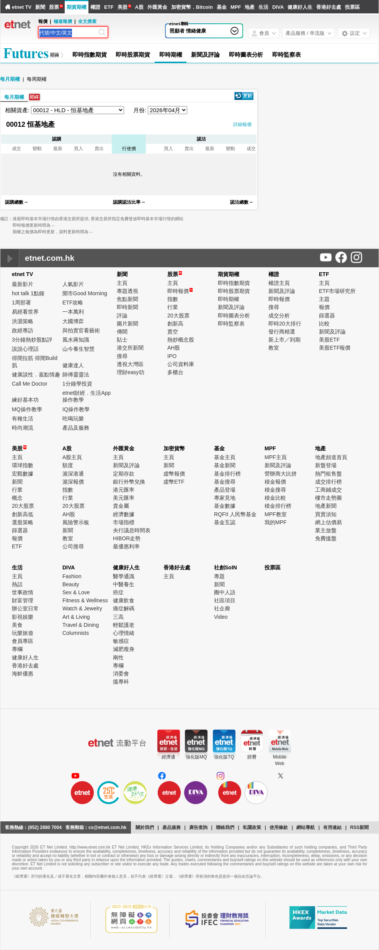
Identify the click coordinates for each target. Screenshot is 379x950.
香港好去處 (328, 7)
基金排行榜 (227, 474)
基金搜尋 (224, 482)
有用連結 (332, 827)
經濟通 (168, 757)
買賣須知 (326, 514)
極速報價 (63, 21)
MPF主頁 (276, 457)
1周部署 (21, 302)
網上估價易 (328, 522)
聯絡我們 (225, 827)
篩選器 (327, 315)
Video (221, 617)
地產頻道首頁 (331, 457)
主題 (324, 299)
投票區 (352, 7)
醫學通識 (123, 576)
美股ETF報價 (334, 348)
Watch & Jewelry (82, 608)
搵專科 (121, 682)
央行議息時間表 (131, 530)
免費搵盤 (326, 538)
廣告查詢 (198, 827)
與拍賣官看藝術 (81, 330)
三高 (118, 617)
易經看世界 (25, 312)
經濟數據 (123, 514)
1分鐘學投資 (77, 384)
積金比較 (275, 498)
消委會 (121, 673)
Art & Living (76, 617)
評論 (122, 315)
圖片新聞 (127, 323)
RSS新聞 (359, 827)
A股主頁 (72, 457)
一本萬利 (73, 312)
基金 (222, 7)
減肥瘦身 (123, 649)
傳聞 (122, 332)
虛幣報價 (174, 474)
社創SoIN (225, 567)
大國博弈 (73, 321)
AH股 (173, 348)
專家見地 (224, 498)
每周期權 (37, 79)
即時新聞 (127, 307)
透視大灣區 (130, 364)
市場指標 (123, 522)
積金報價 (275, 482)
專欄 (17, 649)
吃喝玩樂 (73, 418)
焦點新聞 (127, 299)
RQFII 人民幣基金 (235, 514)
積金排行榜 (278, 506)
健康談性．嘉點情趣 (36, 374)
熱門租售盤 (328, 474)
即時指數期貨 (89, 54)
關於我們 (145, 827)
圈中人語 (224, 592)
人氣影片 (73, 284)
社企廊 (222, 608)
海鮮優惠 (22, 673)
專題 (219, 576)
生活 (263, 7)
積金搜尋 (275, 490)
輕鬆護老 (123, 625)
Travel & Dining (80, 625)
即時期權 (170, 54)
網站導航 (305, 827)
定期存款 (123, 474)
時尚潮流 (22, 428)
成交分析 (279, 315)
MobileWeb (279, 760)
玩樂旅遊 (22, 633)
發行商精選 (281, 332)
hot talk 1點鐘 (28, 293)
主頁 (122, 283)
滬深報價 (73, 482)
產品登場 (224, 490)
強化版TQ (224, 757)
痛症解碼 (123, 608)
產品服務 (171, 827)
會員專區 (22, 641)
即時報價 (180, 291)
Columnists (75, 633)
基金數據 (224, 506)
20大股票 (178, 315)
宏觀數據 (22, 474)
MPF (235, 7)
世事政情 (22, 592)
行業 (172, 307)
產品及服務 (75, 428)
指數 (172, 299)
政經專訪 (22, 330)
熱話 (17, 584)
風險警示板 (75, 522)
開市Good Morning (84, 293)
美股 (122, 7)
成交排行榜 (328, 482)
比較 (324, 323)
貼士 (122, 340)
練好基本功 (25, 400)
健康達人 (73, 365)
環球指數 (22, 465)
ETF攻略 (72, 302)
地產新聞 (326, 506)
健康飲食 (123, 600)
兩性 (118, 657)
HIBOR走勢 (126, 538)
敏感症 (121, 641)
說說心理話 (25, 349)
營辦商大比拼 (281, 474)
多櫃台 (175, 372)
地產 (250, 7)
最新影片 (22, 284)
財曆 (251, 757)
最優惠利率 (126, 546)
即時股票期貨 (133, 54)
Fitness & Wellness (85, 600)
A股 (139, 7)
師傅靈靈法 (75, 374)
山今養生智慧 (78, 349)
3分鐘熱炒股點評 (32, 340)
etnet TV (21, 7)
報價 (324, 307)
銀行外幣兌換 (129, 482)
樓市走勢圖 (328, 498)
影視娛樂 (22, 617)
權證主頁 (279, 283)
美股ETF (329, 340)
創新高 (175, 323)
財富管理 (22, 600)
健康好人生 (300, 7)
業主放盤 (326, 530)
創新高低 (22, 514)
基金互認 (224, 522)
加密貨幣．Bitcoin (192, 7)
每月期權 (10, 79)
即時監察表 (286, 54)
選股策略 (22, 522)
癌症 (118, 592)
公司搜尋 (73, 546)
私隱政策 (252, 827)
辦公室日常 (25, 608)
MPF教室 (276, 514)
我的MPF (276, 522)
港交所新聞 (130, 348)
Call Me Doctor (29, 384)
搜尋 (122, 356)
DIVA (278, 7)
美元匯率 (123, 498)
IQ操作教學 (76, 409)
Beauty (70, 584)
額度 (67, 465)
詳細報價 (242, 124)
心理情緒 (123, 633)
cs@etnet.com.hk (107, 827)
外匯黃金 (157, 7)
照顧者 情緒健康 (188, 31)
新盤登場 (326, 465)
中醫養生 (123, 584)
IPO (171, 356)
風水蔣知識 (75, 340)
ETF (109, 7)
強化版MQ (196, 757)
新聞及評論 (205, 54)
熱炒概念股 (180, 340)
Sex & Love (76, 592)
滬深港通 (73, 474)
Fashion (72, 576)
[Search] (68, 33)
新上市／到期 (284, 340)
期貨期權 (77, 7)
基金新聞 (224, 465)
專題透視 (127, 291)
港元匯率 (123, 490)
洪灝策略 (22, 321)
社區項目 (224, 600)
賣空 (172, 332)
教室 (273, 348)
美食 (17, 625)
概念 (17, 498)
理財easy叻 (130, 372)
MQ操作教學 (27, 409)
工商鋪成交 (328, 490)
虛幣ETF (173, 482)
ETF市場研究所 (337, 291)
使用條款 (279, 827)
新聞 (40, 7)
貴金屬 (121, 506)
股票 (54, 7)
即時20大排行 (284, 323)
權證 (95, 7)
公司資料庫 (180, 364)
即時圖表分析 (246, 54)
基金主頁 (224, 457)
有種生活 (22, 418)
